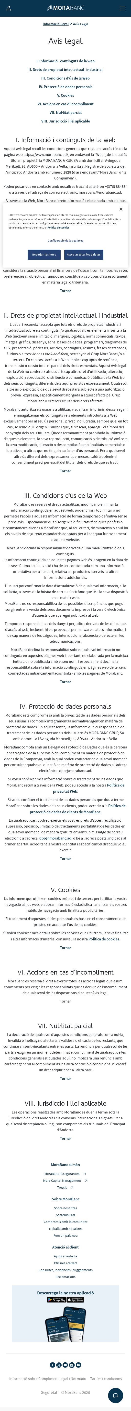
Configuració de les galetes (65, 240)
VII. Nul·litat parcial (66, 116)
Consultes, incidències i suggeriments (66, 1274)
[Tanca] (121, 209)
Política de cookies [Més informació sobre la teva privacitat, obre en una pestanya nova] (58, 227)
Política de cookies (103, 942)
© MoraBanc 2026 (75, 1396)
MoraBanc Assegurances (65, 1177)
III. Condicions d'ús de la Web (65, 81)
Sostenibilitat (65, 1219)
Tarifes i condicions (106, 1382)
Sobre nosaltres (65, 1212)
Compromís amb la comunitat (65, 1225)
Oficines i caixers (65, 1267)
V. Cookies (65, 98)
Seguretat (49, 1396)
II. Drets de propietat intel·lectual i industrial (65, 73)
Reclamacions (65, 1280)
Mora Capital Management (65, 1184)
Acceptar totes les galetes (84, 254)
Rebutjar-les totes (44, 254)
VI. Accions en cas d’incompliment (66, 107)
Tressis (65, 1191)
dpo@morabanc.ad (55, 842)
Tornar (65, 294)
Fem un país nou (66, 1239)
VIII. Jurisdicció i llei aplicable (65, 124)
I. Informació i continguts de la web (65, 64)
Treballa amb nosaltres (65, 1232)
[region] (65, 235)
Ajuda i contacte (65, 1260)
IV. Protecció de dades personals (65, 90)
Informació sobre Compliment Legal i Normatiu (47, 1382)
